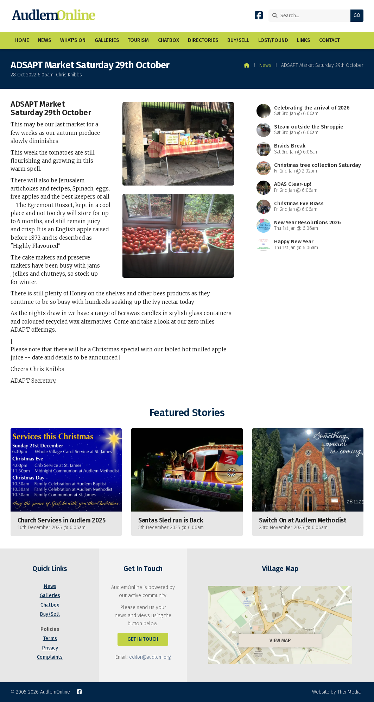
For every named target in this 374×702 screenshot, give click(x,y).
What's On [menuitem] (72, 40)
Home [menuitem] (22, 40)
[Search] (311, 16)
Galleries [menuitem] (107, 40)
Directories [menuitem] (203, 40)
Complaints (50, 657)
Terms (50, 638)
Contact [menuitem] (329, 40)
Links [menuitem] (303, 40)
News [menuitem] (44, 40)
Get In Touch (142, 639)
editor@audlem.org (150, 657)
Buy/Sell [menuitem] (238, 40)
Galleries (50, 595)
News (265, 65)
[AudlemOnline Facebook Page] (259, 16)
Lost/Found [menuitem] (273, 40)
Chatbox (49, 605)
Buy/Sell (50, 614)
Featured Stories (187, 413)
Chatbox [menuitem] (168, 40)
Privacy (50, 648)
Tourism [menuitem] (138, 40)
